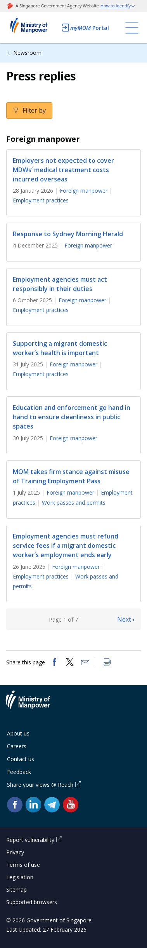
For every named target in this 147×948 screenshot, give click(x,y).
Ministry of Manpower (33, 704)
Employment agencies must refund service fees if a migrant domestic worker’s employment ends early (65, 545)
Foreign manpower (83, 190)
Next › (126, 619)
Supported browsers (31, 902)
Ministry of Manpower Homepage (31, 27)
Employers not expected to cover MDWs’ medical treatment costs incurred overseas (63, 169)
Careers (16, 746)
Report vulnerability (30, 839)
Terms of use (23, 864)
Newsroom (27, 52)
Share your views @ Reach (40, 784)
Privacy (15, 852)
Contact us (20, 759)
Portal (85, 27)
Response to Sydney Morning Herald (68, 234)
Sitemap (16, 889)
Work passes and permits (73, 502)
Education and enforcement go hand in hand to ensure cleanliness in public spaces (71, 416)
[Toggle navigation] (132, 27)
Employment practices (41, 200)
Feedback (19, 771)
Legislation (19, 877)
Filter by (33, 110)
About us (18, 733)
